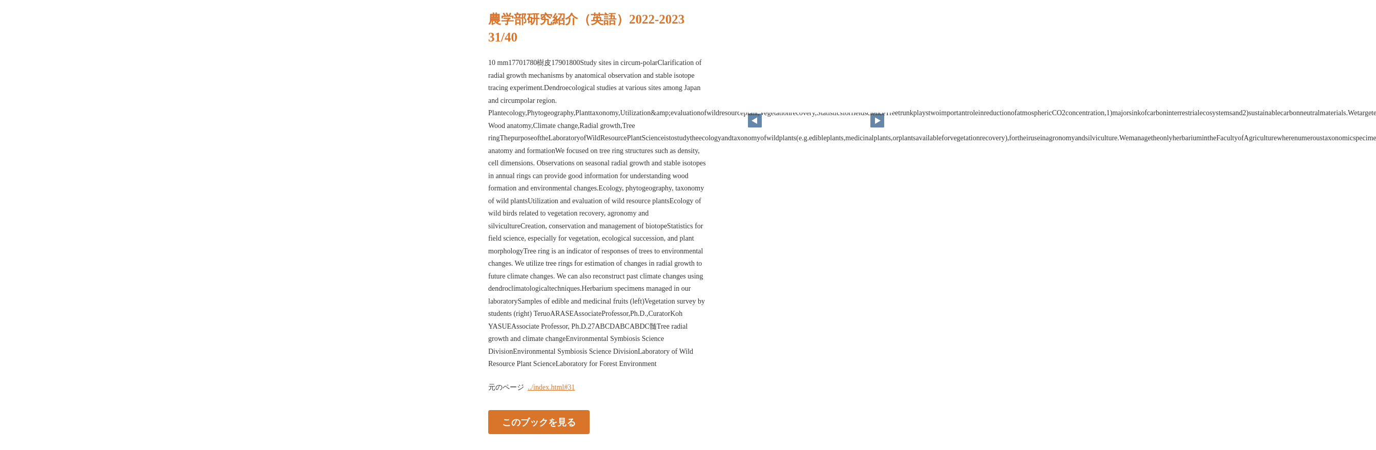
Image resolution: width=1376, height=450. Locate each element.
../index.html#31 (551, 387)
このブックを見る (539, 422)
